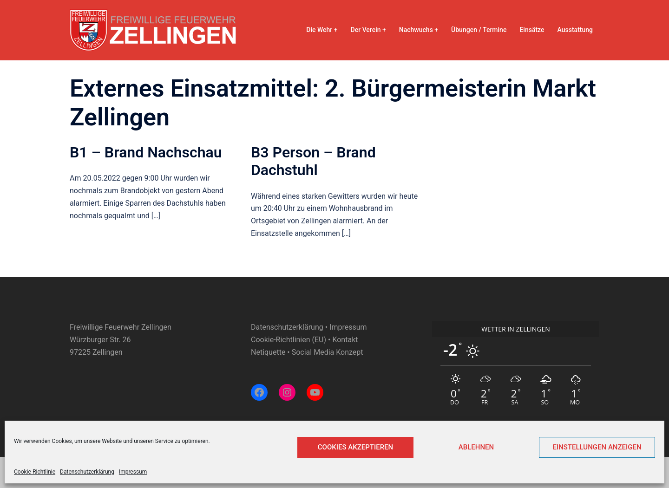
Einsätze (531, 29)
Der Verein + (368, 29)
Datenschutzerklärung (87, 471)
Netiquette (268, 352)
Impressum (133, 471)
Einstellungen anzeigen (596, 447)
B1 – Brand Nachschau (146, 152)
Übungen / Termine (478, 29)
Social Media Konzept (327, 352)
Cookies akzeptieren (355, 447)
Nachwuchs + (418, 29)
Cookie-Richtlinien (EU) (288, 339)
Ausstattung (575, 29)
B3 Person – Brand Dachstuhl (313, 161)
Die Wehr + (321, 29)
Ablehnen (476, 447)
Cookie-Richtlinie (34, 471)
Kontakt (345, 339)
